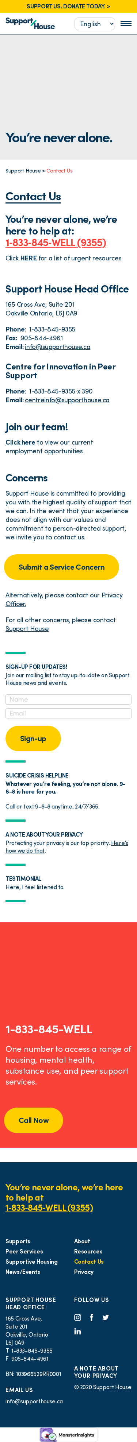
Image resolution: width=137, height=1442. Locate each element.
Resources (88, 1251)
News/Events (22, 1271)
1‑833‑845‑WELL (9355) (55, 242)
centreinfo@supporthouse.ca (67, 400)
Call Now (34, 1120)
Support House (27, 628)
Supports (17, 1241)
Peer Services (24, 1251)
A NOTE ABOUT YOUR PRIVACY (96, 1372)
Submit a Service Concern (61, 567)
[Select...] (95, 24)
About (82, 1241)
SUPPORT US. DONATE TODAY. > (68, 6)
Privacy (84, 1271)
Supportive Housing (31, 1261)
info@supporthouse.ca (57, 346)
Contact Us (89, 1261)
